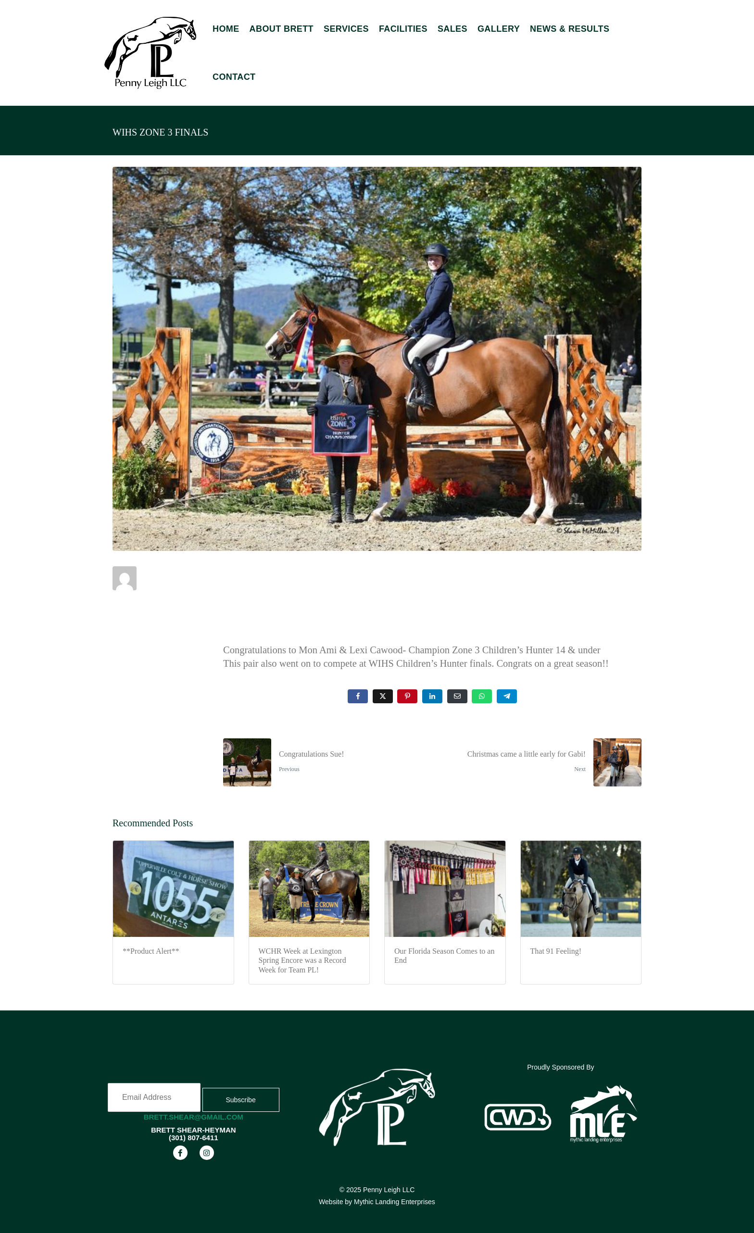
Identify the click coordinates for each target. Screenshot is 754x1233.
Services (346, 29)
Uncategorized (164, 620)
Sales (452, 29)
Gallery (499, 29)
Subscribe (240, 1100)
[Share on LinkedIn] (432, 696)
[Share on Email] (457, 696)
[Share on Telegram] (507, 696)
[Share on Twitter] (383, 696)
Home (226, 29)
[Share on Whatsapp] (482, 696)
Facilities (403, 29)
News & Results (569, 29)
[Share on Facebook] (358, 696)
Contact (234, 77)
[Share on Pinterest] (407, 696)
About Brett (282, 29)
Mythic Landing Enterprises (394, 1202)
